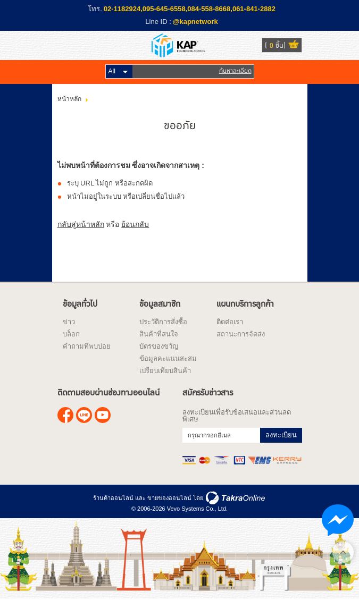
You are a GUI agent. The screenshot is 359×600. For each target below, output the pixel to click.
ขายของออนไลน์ (169, 498)
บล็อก (71, 334)
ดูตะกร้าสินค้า (293, 45)
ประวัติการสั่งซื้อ (163, 322)
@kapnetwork (195, 22)
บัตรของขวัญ (158, 346)
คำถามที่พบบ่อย (87, 346)
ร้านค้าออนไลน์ (113, 498)
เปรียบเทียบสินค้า (165, 371)
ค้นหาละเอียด (235, 70)
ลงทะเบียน (281, 435)
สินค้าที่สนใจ (158, 334)
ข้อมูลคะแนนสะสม (168, 358)
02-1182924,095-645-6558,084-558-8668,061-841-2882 (189, 9)
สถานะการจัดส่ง (240, 334)
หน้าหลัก (69, 99)
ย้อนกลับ (135, 224)
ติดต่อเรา (229, 322)
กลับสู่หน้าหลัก (80, 224)
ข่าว (69, 322)
